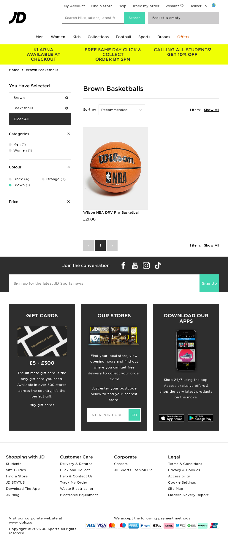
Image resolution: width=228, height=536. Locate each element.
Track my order (145, 6)
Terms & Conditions (185, 464)
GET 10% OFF (182, 52)
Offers (183, 37)
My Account (74, 6)
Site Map (175, 489)
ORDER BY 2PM (113, 54)
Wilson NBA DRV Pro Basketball (111, 212)
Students (13, 464)
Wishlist (172, 6)
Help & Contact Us (76, 476)
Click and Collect (75, 470)
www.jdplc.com (22, 522)
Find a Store (102, 6)
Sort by (89, 109)
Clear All (21, 119)
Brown (40, 98)
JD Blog (13, 495)
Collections (98, 37)
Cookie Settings (182, 482)
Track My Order (73, 482)
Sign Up (209, 283)
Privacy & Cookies (184, 470)
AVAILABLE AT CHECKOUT (43, 54)
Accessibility (179, 476)
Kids (76, 37)
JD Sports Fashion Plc (133, 470)
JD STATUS (15, 482)
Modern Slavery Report (188, 495)
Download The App (23, 489)
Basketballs (40, 108)
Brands (163, 37)
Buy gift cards (42, 405)
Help (122, 6)
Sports (144, 37)
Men (40, 37)
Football (123, 37)
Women (58, 37)
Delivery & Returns (76, 464)
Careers (121, 464)
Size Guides (16, 470)
